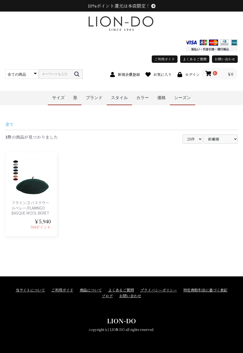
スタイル (119, 97)
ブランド (94, 97)
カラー (142, 97)
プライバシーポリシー (158, 290)
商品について (91, 290)
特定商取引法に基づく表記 (205, 290)
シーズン (182, 97)
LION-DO (121, 320)
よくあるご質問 (195, 59)
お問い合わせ (225, 59)
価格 (161, 97)
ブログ (107, 295)
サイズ (58, 97)
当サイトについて (30, 290)
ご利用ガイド (164, 59)
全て (9, 124)
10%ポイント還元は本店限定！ (122, 6)
